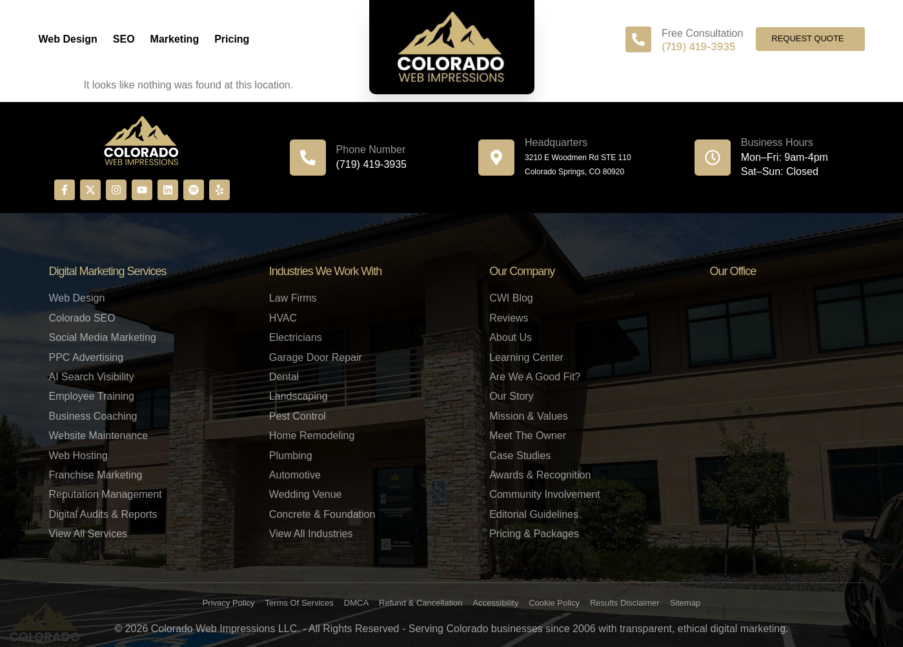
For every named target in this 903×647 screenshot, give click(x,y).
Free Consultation (702, 33)
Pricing (231, 39)
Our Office (732, 271)
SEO (124, 39)
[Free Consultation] (638, 39)
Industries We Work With (325, 271)
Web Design (68, 39)
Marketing (174, 39)
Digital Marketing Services (108, 271)
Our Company (521, 271)
